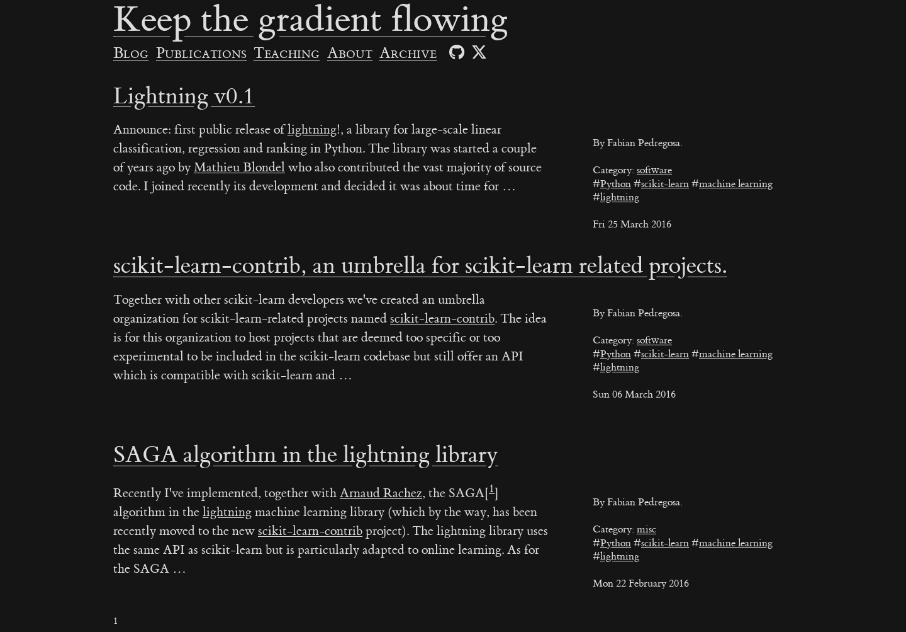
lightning (619, 197)
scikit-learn (665, 184)
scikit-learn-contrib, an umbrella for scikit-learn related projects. (420, 265)
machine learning (736, 184)
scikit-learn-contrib (442, 318)
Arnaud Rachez (381, 493)
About (349, 53)
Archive (408, 53)
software (654, 170)
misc (646, 529)
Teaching (287, 53)
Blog (130, 53)
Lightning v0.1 (184, 96)
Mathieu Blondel (239, 167)
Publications (201, 53)
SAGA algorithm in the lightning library (305, 454)
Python (615, 184)
